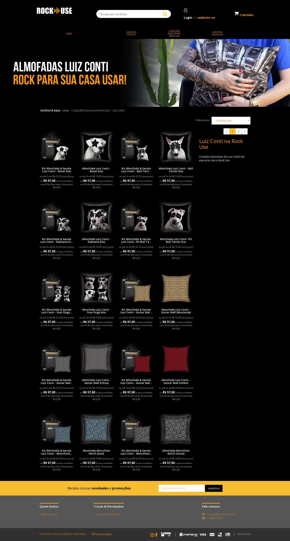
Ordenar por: (202, 120)
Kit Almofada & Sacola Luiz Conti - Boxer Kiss (56, 170)
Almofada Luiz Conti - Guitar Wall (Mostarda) (176, 311)
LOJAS (69, 33)
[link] (57, 146)
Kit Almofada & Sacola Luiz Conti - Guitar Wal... (136, 311)
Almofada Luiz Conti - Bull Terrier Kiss (176, 170)
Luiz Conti (120, 110)
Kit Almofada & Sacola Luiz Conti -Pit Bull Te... (136, 240)
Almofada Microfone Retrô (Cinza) (175, 452)
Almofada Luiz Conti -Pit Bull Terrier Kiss (176, 240)
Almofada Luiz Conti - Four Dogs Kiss (96, 311)
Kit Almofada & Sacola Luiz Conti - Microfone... (56, 452)
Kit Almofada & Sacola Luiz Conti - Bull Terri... (136, 170)
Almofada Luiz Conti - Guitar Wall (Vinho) (176, 381)
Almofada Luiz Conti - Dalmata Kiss (96, 240)
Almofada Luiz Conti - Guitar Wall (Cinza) (96, 381)
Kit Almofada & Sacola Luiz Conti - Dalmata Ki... (57, 240)
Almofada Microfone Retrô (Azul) (96, 452)
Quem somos (49, 514)
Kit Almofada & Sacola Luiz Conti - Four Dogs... (56, 311)
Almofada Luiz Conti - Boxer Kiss (96, 170)
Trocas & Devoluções (107, 514)
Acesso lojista (102, 534)
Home (65, 110)
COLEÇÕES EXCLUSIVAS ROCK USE (92, 110)
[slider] (145, 73)
